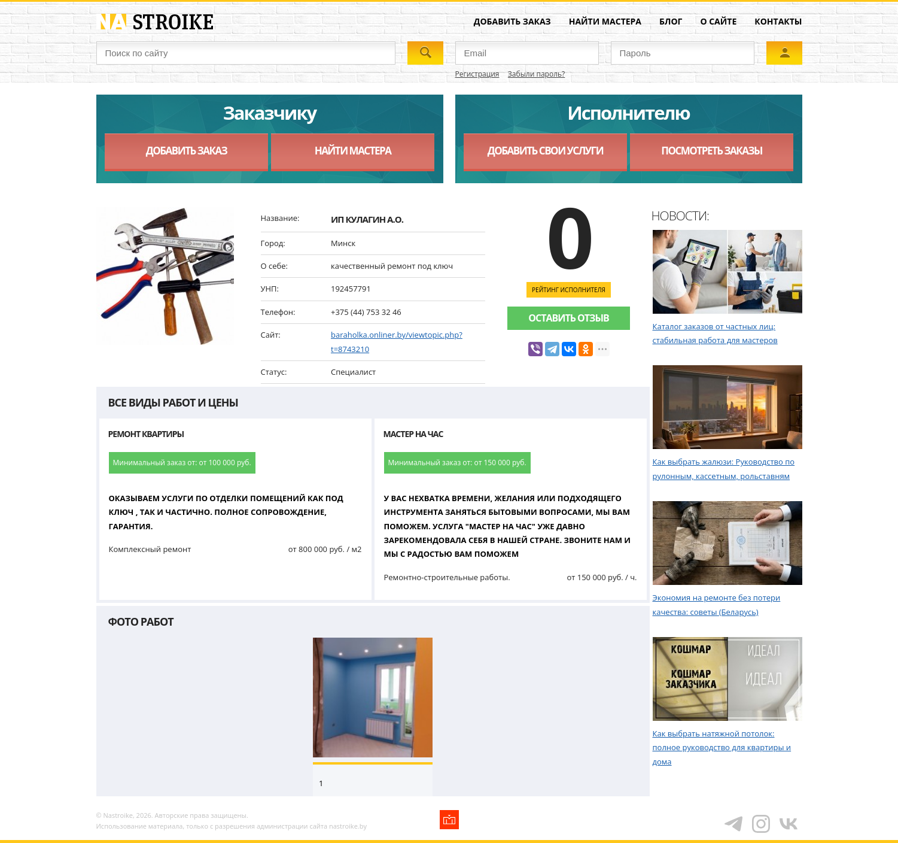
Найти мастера (605, 21)
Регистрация (477, 74)
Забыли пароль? (536, 74)
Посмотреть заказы (711, 150)
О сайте (718, 21)
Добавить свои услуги (545, 150)
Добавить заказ (512, 21)
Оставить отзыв (568, 318)
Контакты (778, 21)
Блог (670, 21)
